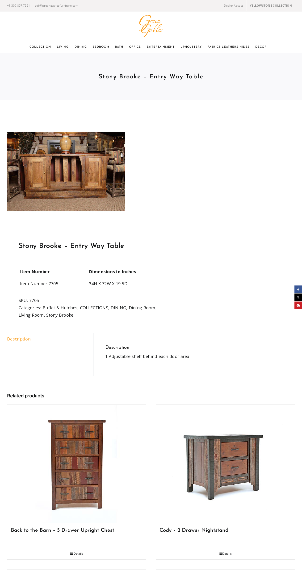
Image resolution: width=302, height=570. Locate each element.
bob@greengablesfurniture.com (56, 6)
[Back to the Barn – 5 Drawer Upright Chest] (76, 464)
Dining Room (142, 308)
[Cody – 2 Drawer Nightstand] (225, 464)
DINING (118, 308)
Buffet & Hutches (60, 308)
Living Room (31, 315)
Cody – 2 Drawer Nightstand (193, 530)
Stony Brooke (59, 315)
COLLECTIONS (94, 308)
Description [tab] (19, 339)
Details (78, 554)
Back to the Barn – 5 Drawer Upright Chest (62, 530)
